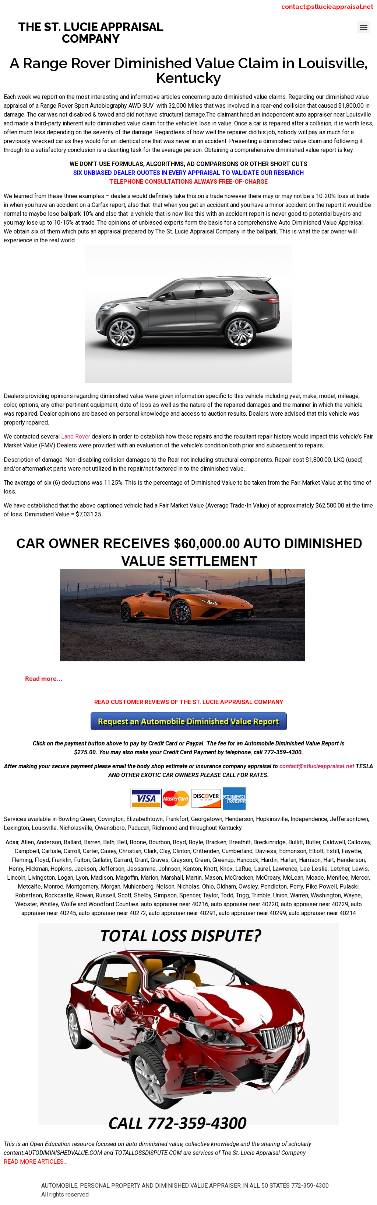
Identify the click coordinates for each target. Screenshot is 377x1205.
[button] (363, 27)
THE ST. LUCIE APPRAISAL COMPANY (90, 32)
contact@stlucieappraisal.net (327, 6)
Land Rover (75, 436)
